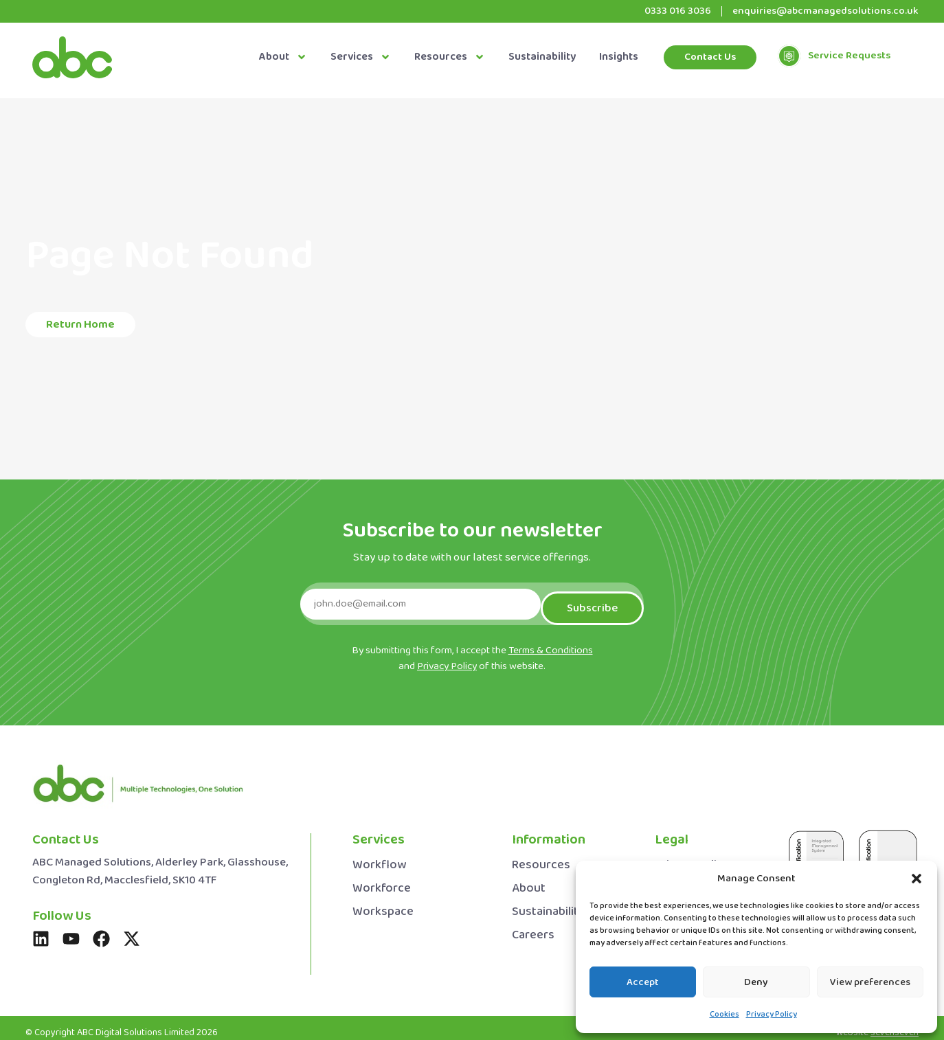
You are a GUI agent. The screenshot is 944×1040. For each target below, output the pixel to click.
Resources (449, 57)
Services (360, 57)
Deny (756, 982)
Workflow (379, 857)
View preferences (870, 982)
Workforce (381, 880)
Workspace (383, 904)
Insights (618, 58)
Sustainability (542, 58)
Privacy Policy (771, 1014)
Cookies (724, 1014)
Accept (643, 982)
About (283, 57)
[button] (916, 878)
